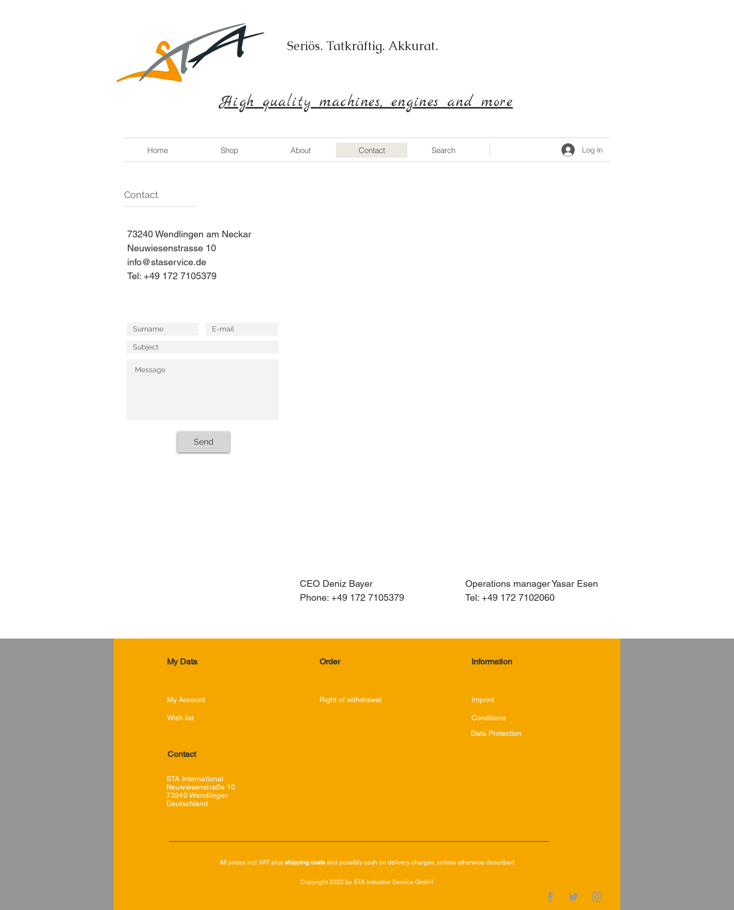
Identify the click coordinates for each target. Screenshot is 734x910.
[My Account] (203, 700)
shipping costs (305, 862)
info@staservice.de (166, 261)
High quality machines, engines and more (366, 102)
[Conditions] (488, 718)
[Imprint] (489, 700)
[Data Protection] (509, 733)
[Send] (203, 442)
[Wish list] (185, 717)
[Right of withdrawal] (351, 700)
